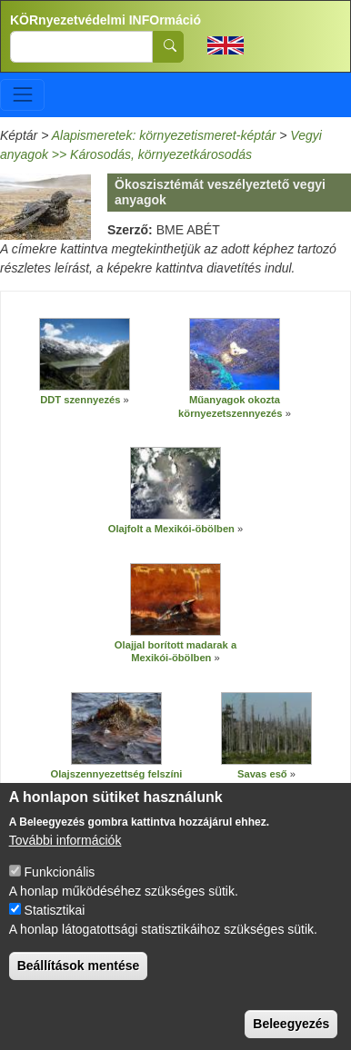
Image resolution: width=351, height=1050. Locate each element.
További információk (65, 861)
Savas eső (262, 773)
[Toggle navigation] (22, 95)
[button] (84, 354)
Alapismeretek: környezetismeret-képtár (164, 135)
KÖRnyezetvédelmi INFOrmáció (105, 20)
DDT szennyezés (80, 399)
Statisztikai (55, 931)
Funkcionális (60, 893)
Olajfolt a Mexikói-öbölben (171, 528)
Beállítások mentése (78, 986)
